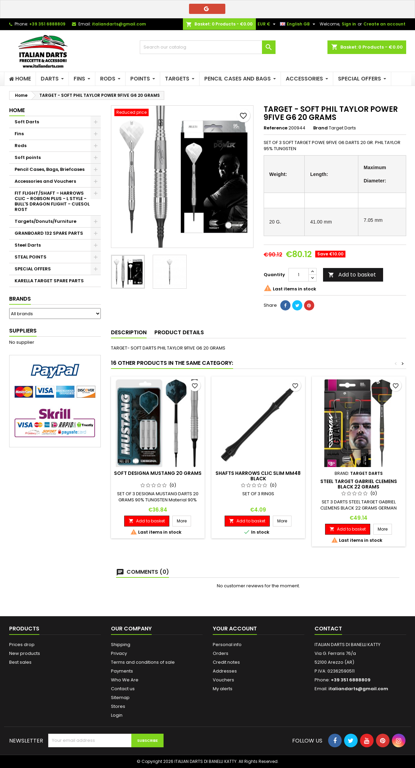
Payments (122, 671)
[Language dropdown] (298, 24)
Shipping (120, 644)
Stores (118, 706)
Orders (220, 653)
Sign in (349, 24)
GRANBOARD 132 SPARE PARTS (49, 233)
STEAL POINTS (30, 257)
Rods (20, 145)
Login (116, 715)
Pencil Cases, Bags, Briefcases (49, 169)
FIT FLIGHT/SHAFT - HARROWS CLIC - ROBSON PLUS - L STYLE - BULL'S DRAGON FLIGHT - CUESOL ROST (52, 201)
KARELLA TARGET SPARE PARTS (49, 281)
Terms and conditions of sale (143, 662)
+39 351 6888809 (47, 24)
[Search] (208, 47)
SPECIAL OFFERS (33, 269)
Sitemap (120, 697)
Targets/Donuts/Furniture (45, 221)
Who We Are (124, 680)
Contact (328, 628)
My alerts (222, 688)
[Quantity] (298, 275)
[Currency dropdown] (267, 24)
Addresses (225, 671)
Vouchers (223, 680)
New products (24, 653)
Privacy (119, 653)
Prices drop (22, 644)
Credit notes (226, 662)
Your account (235, 628)
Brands (20, 299)
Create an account (384, 24)
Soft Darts (27, 122)
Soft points (28, 157)
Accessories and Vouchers (45, 181)
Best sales (20, 662)
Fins (19, 133)
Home (17, 110)
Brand (320, 128)
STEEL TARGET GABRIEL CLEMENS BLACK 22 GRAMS (358, 484)
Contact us (123, 688)
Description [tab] (129, 332)
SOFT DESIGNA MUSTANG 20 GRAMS (158, 473)
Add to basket (352, 275)
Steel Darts (28, 245)
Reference (275, 128)
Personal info (227, 644)
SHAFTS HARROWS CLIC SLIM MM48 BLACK (258, 476)
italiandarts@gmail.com (119, 24)
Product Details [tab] (179, 332)
